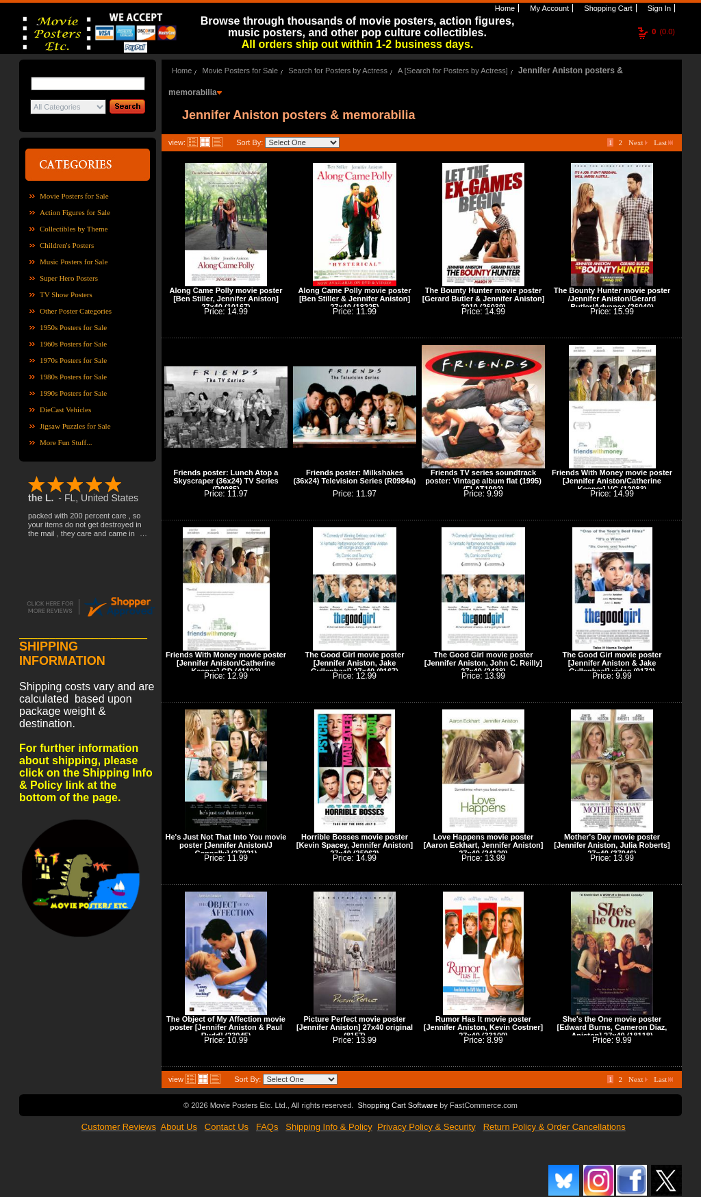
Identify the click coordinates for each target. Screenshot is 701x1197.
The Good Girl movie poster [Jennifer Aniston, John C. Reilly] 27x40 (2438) (483, 663)
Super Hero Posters (69, 278)
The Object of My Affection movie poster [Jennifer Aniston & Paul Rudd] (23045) (225, 1027)
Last (663, 142)
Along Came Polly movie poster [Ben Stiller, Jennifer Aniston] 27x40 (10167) (225, 298)
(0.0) (663, 31)
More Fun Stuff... (66, 442)
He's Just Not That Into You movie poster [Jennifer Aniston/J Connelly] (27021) (225, 845)
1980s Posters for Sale (73, 377)
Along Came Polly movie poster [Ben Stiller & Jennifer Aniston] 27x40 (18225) (354, 298)
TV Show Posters (66, 294)
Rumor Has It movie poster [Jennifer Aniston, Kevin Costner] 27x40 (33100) (483, 1027)
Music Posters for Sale (73, 261)
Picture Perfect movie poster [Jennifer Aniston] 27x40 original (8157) (354, 1027)
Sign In (658, 8)
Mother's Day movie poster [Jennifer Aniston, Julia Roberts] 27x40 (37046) (612, 845)
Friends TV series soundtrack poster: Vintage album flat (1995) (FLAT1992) (483, 480)
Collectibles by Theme (73, 229)
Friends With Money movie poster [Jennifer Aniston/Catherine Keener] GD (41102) (226, 663)
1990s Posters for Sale (73, 393)
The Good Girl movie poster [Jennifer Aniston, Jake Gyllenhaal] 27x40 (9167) (355, 663)
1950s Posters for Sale (73, 327)
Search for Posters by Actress (337, 70)
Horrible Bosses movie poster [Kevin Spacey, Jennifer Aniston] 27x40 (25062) (354, 845)
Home (504, 8)
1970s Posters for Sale (73, 360)
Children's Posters (67, 245)
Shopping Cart (607, 8)
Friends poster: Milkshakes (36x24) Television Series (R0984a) (355, 476)
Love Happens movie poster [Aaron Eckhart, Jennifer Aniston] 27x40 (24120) (483, 845)
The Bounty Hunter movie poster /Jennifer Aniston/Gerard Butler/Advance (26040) (612, 298)
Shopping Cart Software (397, 1105)
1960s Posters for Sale (73, 344)
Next (638, 142)
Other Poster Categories (76, 311)
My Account (548, 8)
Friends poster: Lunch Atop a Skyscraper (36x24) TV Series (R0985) (226, 480)
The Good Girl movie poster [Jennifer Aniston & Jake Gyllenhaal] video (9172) (612, 663)
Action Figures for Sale (75, 212)
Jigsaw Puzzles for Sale (75, 426)
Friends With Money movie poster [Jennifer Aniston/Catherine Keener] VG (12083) (612, 480)
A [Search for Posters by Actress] (453, 70)
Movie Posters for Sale (74, 196)
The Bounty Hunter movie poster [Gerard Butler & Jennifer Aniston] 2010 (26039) (483, 298)
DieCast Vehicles (65, 409)
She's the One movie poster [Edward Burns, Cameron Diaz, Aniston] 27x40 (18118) (612, 1027)
